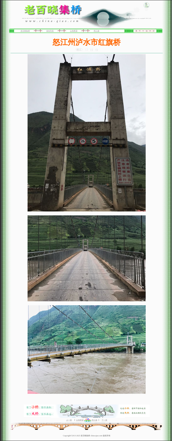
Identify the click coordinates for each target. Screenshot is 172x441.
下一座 (104, 420)
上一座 (69, 420)
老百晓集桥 (25, 31)
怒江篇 (96, 31)
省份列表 (50, 31)
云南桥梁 (73, 31)
